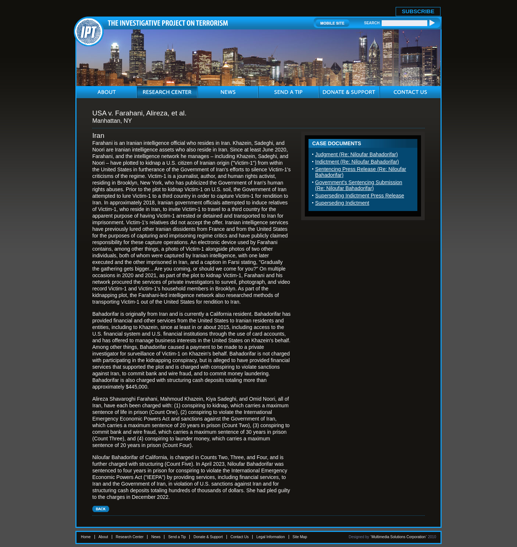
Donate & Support (208, 537)
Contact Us (240, 537)
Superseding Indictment (342, 203)
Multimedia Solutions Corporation (398, 537)
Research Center (130, 537)
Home (86, 537)
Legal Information (270, 537)
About (103, 537)
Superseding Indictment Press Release (359, 196)
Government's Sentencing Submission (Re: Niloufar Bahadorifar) (358, 185)
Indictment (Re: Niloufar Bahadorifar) (357, 162)
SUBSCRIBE (418, 11)
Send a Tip (177, 537)
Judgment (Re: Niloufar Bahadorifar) (356, 154)
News (155, 537)
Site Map (300, 537)
